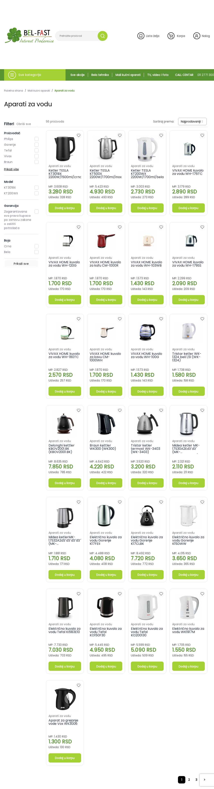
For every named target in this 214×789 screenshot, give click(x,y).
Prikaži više (11, 169)
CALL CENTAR (194, 75)
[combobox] (192, 121)
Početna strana (13, 90)
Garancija (11, 206)
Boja (7, 240)
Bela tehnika (100, 75)
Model (8, 182)
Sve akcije (77, 75)
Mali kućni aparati (127, 75)
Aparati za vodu (64, 90)
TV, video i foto (158, 75)
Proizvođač (12, 133)
